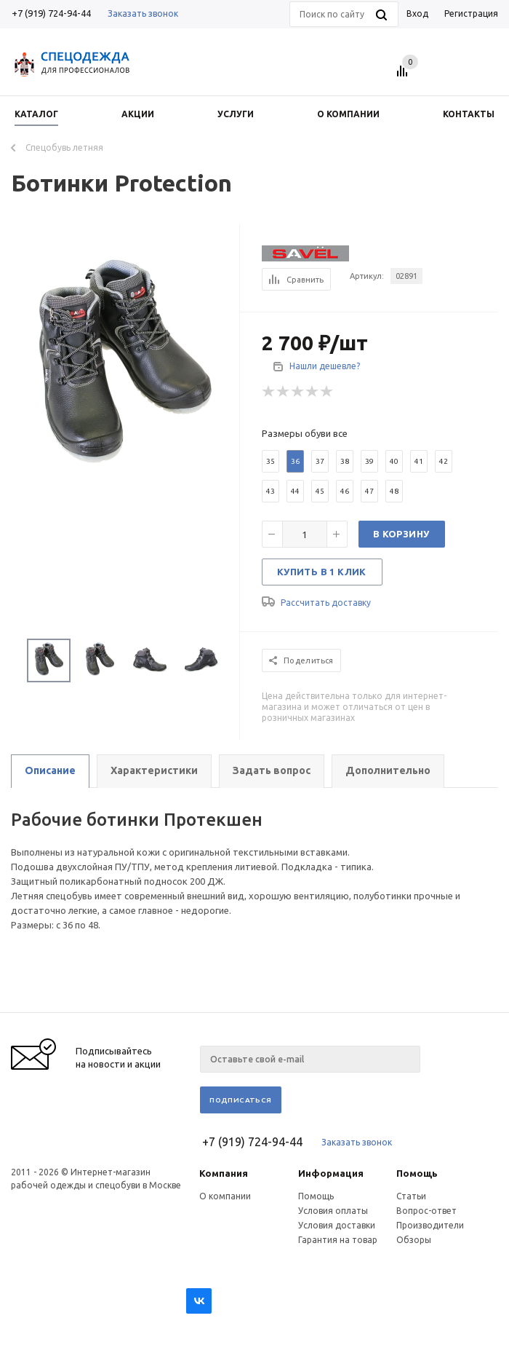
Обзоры (413, 1239)
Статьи (411, 1196)
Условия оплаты (333, 1210)
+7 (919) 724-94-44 (51, 13)
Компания (223, 1173)
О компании (225, 1196)
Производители (430, 1225)
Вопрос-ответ (426, 1210)
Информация (331, 1173)
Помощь (417, 1173)
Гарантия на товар (337, 1239)
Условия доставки (336, 1225)
